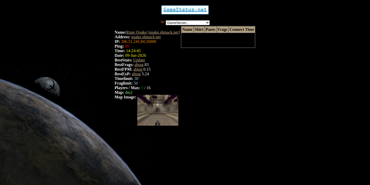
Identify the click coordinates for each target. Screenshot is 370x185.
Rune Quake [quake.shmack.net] (153, 32)
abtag (139, 64)
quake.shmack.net (146, 37)
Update (139, 60)
